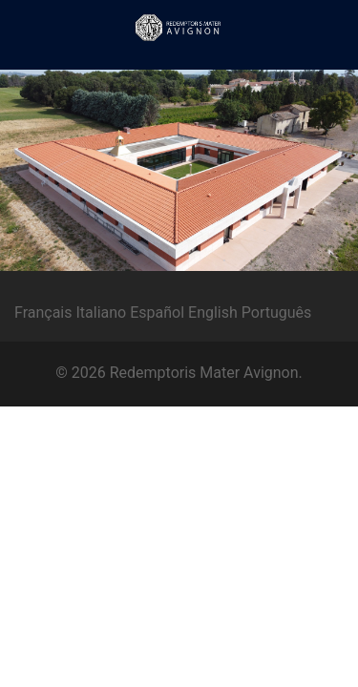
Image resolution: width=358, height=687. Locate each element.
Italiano (100, 312)
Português (277, 312)
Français (43, 312)
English (213, 312)
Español (157, 312)
